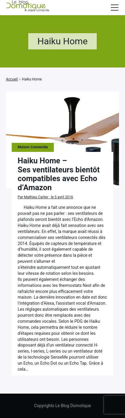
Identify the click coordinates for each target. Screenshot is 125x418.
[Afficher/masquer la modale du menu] (114, 7)
